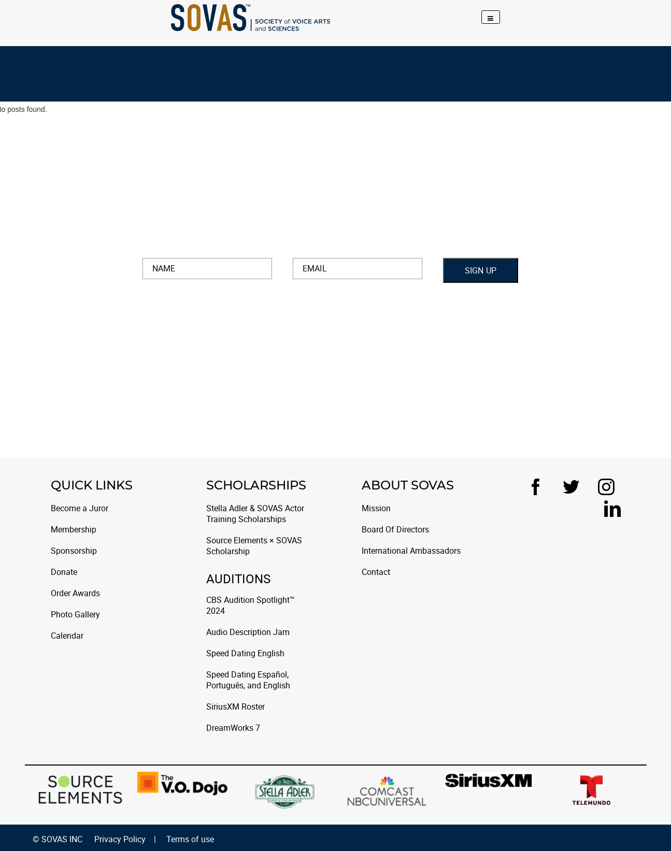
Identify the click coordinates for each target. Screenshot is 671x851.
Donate (64, 572)
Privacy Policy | (125, 839)
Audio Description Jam (248, 632)
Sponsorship (74, 550)
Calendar (67, 635)
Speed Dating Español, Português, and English (248, 680)
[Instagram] (609, 487)
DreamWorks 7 (233, 728)
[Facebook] (538, 487)
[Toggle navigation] (490, 17)
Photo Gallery (75, 614)
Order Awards (75, 593)
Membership (73, 529)
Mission (376, 508)
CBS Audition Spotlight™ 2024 (250, 605)
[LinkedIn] (612, 508)
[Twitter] (574, 487)
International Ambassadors (411, 550)
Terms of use (190, 839)
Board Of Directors (395, 529)
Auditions (238, 580)
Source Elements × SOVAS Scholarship (254, 546)
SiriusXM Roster (235, 706)
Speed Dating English (245, 653)
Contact (376, 572)
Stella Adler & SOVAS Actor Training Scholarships (255, 514)
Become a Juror (79, 508)
